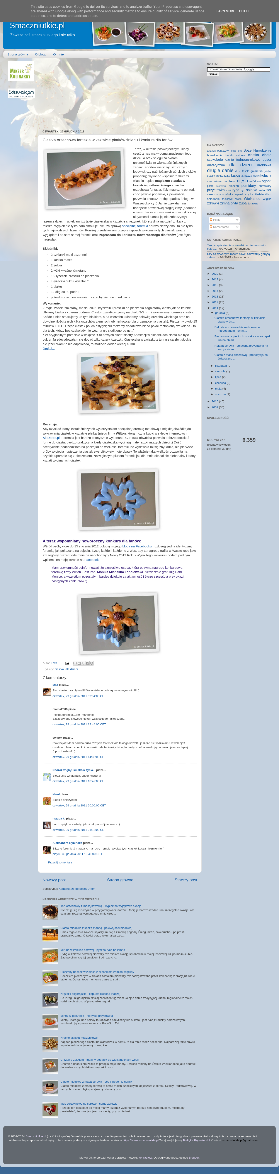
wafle (238, 199)
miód (252, 181)
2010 (215, 401)
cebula (240, 155)
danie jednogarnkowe (242, 159)
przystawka (216, 190)
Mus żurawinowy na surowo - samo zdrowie (88, 1103)
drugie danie (220, 170)
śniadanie (213, 199)
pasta (210, 185)
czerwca (221, 383)
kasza (248, 175)
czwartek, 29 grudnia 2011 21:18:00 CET (79, 829)
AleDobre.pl (51, 438)
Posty (215, 219)
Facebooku (92, 560)
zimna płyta (229, 203)
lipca (218, 377)
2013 (215, 296)
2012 (215, 302)
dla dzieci (71, 669)
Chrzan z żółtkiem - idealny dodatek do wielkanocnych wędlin (100, 1059)
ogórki (266, 181)
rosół (228, 190)
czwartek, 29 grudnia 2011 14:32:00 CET (79, 757)
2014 (215, 291)
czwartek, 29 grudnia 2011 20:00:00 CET (79, 805)
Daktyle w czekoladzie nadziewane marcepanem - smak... (237, 329)
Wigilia (267, 199)
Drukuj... (49, 348)
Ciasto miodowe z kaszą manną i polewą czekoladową (95, 928)
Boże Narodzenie (257, 150)
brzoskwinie (215, 155)
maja (218, 388)
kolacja (265, 175)
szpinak (239, 194)
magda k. (59, 818)
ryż (243, 190)
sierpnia (220, 371)
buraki (229, 155)
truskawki (227, 199)
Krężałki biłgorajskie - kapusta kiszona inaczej (90, 993)
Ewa (54, 663)
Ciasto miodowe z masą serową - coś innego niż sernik (96, 1081)
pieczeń (234, 185)
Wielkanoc (252, 199)
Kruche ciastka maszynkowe (78, 1037)
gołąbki (267, 171)
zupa (243, 203)
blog (240, 150)
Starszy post (186, 880)
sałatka (251, 190)
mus (259, 181)
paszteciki (221, 186)
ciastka (59, 669)
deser (267, 159)
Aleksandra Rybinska (67, 843)
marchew (229, 181)
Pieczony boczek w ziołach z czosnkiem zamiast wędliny (97, 971)
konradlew (145, 1157)
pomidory (249, 185)
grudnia (220, 312)
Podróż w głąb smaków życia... (74, 770)
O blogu (41, 54)
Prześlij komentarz (60, 862)
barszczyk (223, 150)
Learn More (225, 11)
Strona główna (17, 54)
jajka (227, 175)
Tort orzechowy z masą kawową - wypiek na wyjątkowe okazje (100, 906)
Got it (244, 11)
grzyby (211, 175)
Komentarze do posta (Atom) (77, 888)
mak (209, 181)
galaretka (256, 171)
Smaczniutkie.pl (37, 25)
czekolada (215, 159)
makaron (217, 181)
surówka (227, 194)
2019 (215, 279)
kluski (256, 175)
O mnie (58, 54)
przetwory (265, 185)
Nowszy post (54, 880)
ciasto (266, 155)
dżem (238, 171)
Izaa (55, 684)
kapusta (237, 175)
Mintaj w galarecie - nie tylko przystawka (86, 1015)
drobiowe (264, 165)
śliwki (268, 194)
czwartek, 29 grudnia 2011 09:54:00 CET (79, 696)
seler (262, 190)
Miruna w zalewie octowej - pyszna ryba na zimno (92, 950)
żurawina (253, 203)
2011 (215, 308)
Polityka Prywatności (196, 1140)
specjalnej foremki (135, 226)
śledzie (259, 194)
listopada (221, 365)
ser (269, 190)
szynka (249, 194)
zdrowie (213, 203)
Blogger (194, 1157)
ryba (236, 190)
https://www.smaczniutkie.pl (140, 1140)
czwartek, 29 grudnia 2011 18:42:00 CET (79, 781)
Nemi (56, 794)
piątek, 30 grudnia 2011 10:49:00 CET (77, 854)
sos (218, 194)
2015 (215, 285)
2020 (215, 273)
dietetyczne (216, 165)
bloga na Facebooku (137, 546)
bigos (233, 150)
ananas (211, 150)
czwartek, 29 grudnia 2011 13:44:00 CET (79, 724)
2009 (215, 407)
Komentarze (219, 227)
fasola (245, 171)
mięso (241, 180)
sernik (211, 194)
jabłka (219, 175)
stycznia (221, 394)
